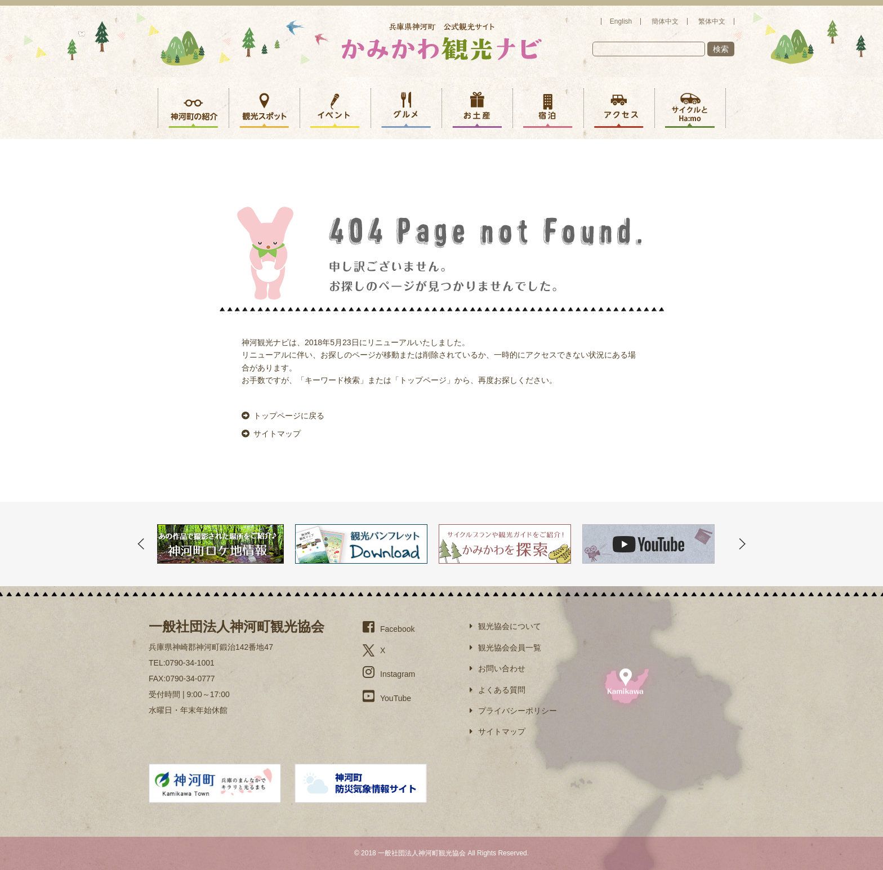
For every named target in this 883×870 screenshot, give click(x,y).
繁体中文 (711, 21)
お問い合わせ (497, 668)
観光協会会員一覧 (505, 647)
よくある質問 (497, 689)
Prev (141, 544)
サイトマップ (271, 433)
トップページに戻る (283, 415)
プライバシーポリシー (513, 710)
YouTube (387, 696)
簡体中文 (665, 21)
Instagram (389, 672)
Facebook (388, 626)
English (621, 21)
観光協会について (505, 626)
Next (742, 544)
